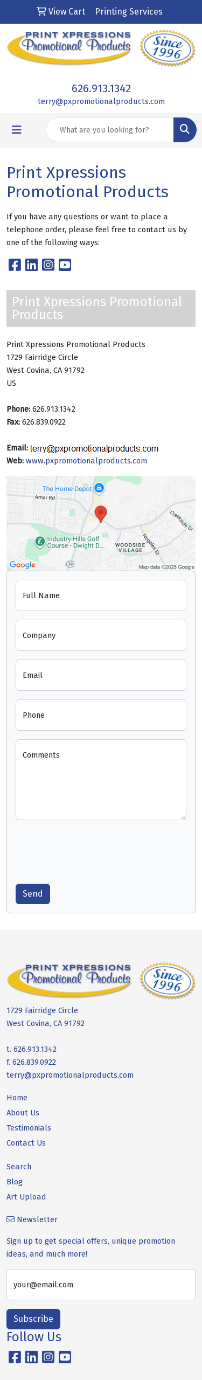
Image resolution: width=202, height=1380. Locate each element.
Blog (14, 1182)
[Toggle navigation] (16, 129)
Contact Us (26, 1143)
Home (16, 1097)
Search (18, 1166)
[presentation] (97, 850)
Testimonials (28, 1128)
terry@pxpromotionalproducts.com (101, 101)
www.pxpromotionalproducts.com (86, 461)
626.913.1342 (101, 88)
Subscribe (33, 1319)
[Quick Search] (110, 129)
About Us (22, 1113)
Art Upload (26, 1197)
